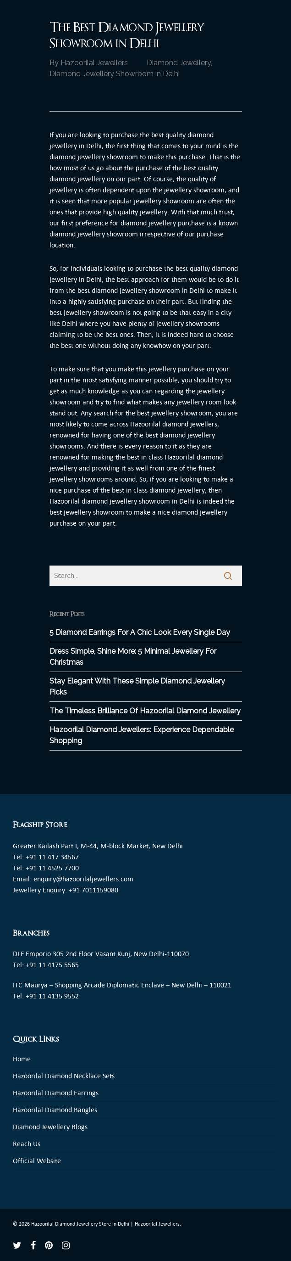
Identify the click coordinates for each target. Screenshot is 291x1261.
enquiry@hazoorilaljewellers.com (83, 879)
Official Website (37, 1161)
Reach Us (26, 1144)
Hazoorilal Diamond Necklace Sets (64, 1076)
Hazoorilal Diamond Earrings (56, 1093)
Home (22, 1059)
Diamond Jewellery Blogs (50, 1127)
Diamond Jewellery (179, 62)
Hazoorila (144, 424)
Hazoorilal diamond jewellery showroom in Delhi (122, 501)
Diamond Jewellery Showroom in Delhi (114, 73)
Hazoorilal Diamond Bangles (55, 1110)
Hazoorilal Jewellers (94, 62)
